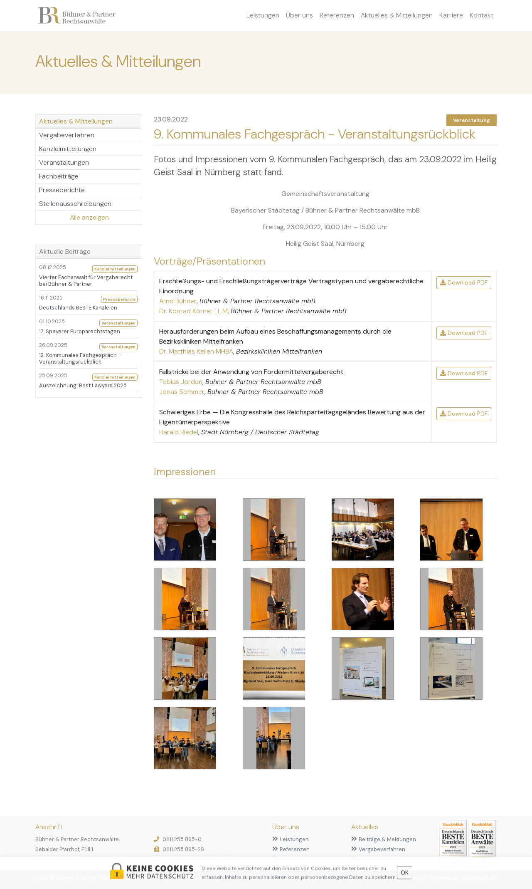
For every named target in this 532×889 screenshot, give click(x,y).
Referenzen (337, 15)
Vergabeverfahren (66, 135)
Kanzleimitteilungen (67, 148)
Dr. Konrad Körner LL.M (193, 311)
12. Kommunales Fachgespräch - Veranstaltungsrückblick (80, 358)
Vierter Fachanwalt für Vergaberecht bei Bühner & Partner (86, 280)
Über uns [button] (299, 15)
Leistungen (262, 15)
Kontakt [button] (481, 15)
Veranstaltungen (64, 162)
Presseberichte (62, 190)
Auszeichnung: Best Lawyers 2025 (83, 385)
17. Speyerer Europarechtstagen (79, 331)
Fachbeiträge (59, 176)
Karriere (451, 15)
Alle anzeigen (89, 217)
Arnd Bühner (178, 301)
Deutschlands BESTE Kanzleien (78, 307)
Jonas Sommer (181, 391)
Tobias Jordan (180, 381)
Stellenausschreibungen (75, 203)
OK (405, 875)
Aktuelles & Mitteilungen (397, 15)
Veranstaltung (471, 120)
